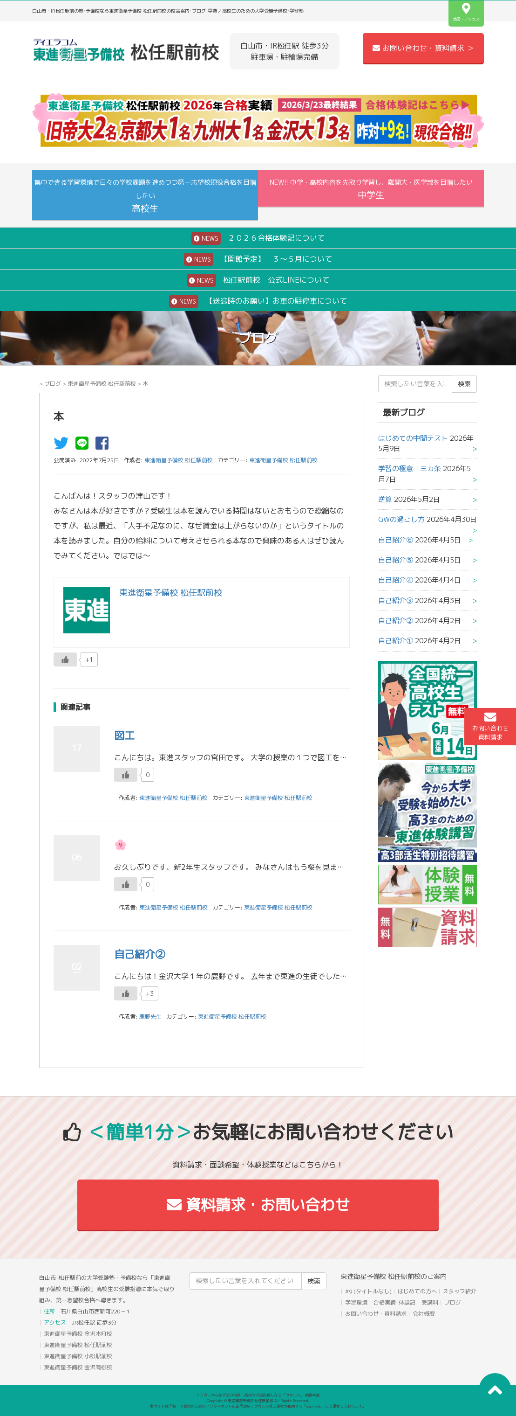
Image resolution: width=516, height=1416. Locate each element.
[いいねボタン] (65, 659)
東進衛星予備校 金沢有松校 (78, 1367)
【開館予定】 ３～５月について (258, 259)
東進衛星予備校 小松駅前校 (78, 1356)
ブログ (52, 384)
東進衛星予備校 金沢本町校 (78, 1334)
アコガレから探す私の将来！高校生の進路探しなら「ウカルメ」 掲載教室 (258, 1395)
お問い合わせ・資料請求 (376, 1314)
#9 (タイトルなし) (368, 1291)
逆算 (385, 499)
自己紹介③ (395, 600)
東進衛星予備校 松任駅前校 (102, 384)
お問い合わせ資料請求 (490, 726)
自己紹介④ (395, 580)
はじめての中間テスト (413, 438)
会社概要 (424, 1314)
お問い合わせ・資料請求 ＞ (423, 48)
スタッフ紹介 (459, 1291)
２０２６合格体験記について (258, 238)
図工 (124, 735)
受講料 (429, 1302)
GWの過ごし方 (401, 519)
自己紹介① (395, 641)
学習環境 (356, 1302)
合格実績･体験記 (394, 1302)
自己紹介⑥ (395, 540)
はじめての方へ (417, 1291)
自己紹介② (139, 954)
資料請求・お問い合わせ (258, 1204)
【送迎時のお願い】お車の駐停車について (258, 301)
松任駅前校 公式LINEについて (258, 280)
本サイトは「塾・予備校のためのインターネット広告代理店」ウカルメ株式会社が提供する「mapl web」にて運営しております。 (258, 1406)
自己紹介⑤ (395, 560)
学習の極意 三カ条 (409, 468)
